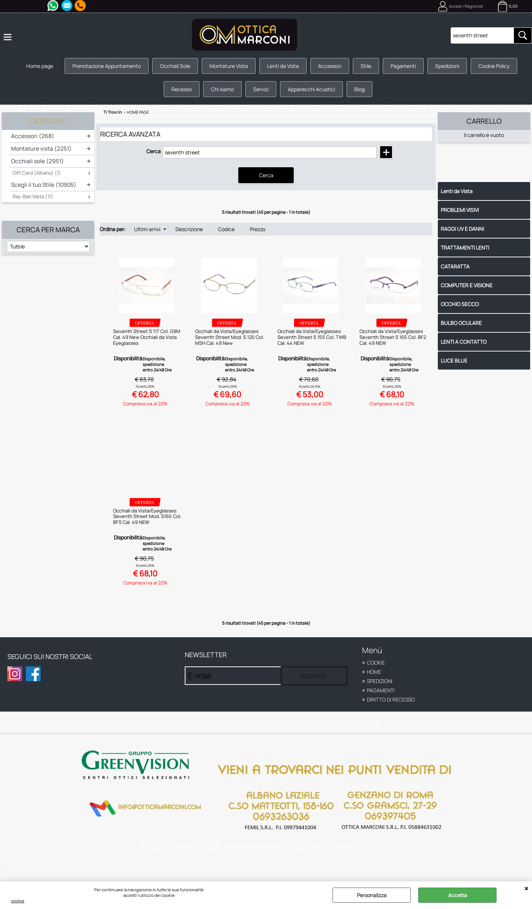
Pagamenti (403, 65)
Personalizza (371, 895)
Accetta (457, 895)
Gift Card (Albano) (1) (37, 172)
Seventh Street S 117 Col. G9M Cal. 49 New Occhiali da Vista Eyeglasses (146, 337)
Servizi (261, 89)
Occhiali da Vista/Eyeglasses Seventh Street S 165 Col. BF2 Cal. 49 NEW (392, 337)
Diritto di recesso (391, 699)
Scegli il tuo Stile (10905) (43, 185)
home (374, 671)
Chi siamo (222, 89)
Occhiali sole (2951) (37, 161)
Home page (39, 65)
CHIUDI (526, 888)
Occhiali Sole (175, 65)
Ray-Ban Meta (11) (33, 196)
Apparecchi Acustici (311, 89)
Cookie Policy (493, 65)
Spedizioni (447, 65)
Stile (366, 65)
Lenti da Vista (283, 65)
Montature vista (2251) (41, 148)
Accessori (329, 65)
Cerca (153, 151)
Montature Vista (228, 65)
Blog (359, 89)
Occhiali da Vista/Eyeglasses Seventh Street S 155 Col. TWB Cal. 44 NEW (311, 337)
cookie (17, 900)
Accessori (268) (32, 136)
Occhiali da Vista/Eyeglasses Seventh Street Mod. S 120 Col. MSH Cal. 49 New (229, 337)
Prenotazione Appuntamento (106, 65)
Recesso (181, 89)
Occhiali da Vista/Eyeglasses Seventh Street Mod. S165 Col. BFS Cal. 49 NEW (147, 516)
